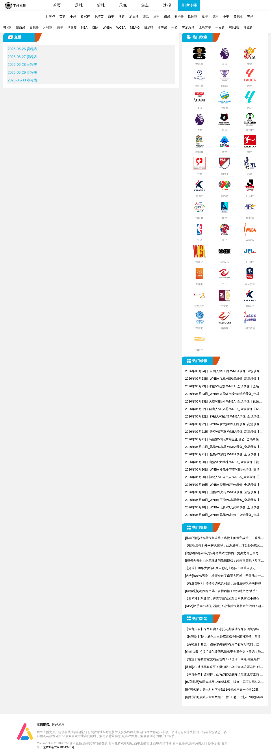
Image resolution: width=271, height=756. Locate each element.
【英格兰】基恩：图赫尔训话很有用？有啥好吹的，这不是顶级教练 (223, 644)
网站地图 (58, 724)
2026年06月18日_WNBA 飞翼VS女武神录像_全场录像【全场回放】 (222, 508)
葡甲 (60, 27)
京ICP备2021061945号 (58, 747)
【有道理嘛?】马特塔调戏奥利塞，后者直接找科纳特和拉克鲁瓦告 (224, 583)
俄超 (167, 16)
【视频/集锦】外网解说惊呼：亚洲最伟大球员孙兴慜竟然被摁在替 (224, 546)
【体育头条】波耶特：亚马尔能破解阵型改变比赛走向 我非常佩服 (224, 675)
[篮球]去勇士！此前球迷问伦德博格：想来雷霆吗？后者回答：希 (224, 561)
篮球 (101, 5)
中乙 (174, 27)
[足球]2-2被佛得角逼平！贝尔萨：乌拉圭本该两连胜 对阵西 (224, 667)
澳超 (122, 16)
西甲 (111, 16)
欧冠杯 (85, 16)
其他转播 (189, 5)
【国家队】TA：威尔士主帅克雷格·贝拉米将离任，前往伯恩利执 (224, 637)
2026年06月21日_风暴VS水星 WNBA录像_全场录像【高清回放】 (224, 447)
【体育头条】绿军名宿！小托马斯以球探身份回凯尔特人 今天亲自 (223, 629)
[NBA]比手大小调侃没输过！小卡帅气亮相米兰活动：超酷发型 (224, 606)
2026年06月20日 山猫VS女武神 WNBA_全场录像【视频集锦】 (223, 462)
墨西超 (20, 27)
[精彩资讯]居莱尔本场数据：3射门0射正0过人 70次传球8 (224, 697)
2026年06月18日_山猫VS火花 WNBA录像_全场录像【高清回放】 (224, 492)
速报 (167, 5)
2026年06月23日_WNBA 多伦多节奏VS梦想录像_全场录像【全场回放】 (224, 394)
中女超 (220, 27)
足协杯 (133, 16)
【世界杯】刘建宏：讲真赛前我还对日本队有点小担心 (222, 598)
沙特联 (47, 27)
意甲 (205, 16)
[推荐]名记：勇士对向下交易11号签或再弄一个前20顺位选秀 (223, 690)
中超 (73, 16)
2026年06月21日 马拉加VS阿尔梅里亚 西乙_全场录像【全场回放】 (222, 440)
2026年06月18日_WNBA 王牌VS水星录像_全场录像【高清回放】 (224, 500)
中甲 (226, 16)
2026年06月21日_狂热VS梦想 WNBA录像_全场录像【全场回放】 (224, 454)
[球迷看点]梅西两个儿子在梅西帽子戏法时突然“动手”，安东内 (224, 591)
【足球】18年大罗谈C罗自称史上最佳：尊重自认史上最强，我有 (223, 568)
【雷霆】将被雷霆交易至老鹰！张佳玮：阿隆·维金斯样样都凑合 (224, 659)
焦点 (145, 5)
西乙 (146, 16)
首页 (57, 5)
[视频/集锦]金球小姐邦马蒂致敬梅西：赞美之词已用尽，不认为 (223, 553)
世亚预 (72, 27)
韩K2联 (234, 27)
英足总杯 (188, 27)
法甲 (156, 16)
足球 (79, 5)
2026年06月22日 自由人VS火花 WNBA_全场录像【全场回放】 (223, 409)
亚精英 (99, 16)
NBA (84, 27)
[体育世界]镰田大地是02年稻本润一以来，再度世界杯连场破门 (224, 682)
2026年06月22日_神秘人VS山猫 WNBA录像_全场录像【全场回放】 (222, 417)
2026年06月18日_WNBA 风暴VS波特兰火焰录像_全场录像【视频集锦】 (224, 515)
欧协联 (179, 16)
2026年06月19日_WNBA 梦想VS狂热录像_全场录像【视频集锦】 (224, 485)
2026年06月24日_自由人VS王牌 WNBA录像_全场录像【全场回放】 (222, 371)
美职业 (238, 16)
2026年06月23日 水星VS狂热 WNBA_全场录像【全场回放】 (223, 386)
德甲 (215, 16)
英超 (62, 16)
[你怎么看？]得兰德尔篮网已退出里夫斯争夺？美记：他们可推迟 (224, 652)
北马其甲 (205, 27)
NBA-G (135, 27)
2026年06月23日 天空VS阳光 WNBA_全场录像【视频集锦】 (223, 402)
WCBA (121, 27)
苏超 (250, 16)
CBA (95, 27)
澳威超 (248, 27)
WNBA (107, 27)
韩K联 (7, 27)
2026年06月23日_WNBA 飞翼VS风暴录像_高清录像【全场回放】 (224, 379)
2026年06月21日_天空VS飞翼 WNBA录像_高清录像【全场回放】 (224, 432)
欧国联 (192, 16)
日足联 (148, 27)
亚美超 (162, 27)
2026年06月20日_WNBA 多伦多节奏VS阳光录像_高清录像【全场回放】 (224, 470)
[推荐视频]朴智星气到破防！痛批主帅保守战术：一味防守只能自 (224, 538)
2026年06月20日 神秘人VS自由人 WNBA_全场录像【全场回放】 (223, 477)
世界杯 (50, 16)
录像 (123, 5)
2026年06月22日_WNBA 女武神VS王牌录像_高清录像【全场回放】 (222, 424)
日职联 (34, 27)
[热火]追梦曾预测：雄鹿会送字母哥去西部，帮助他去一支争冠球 (224, 576)
